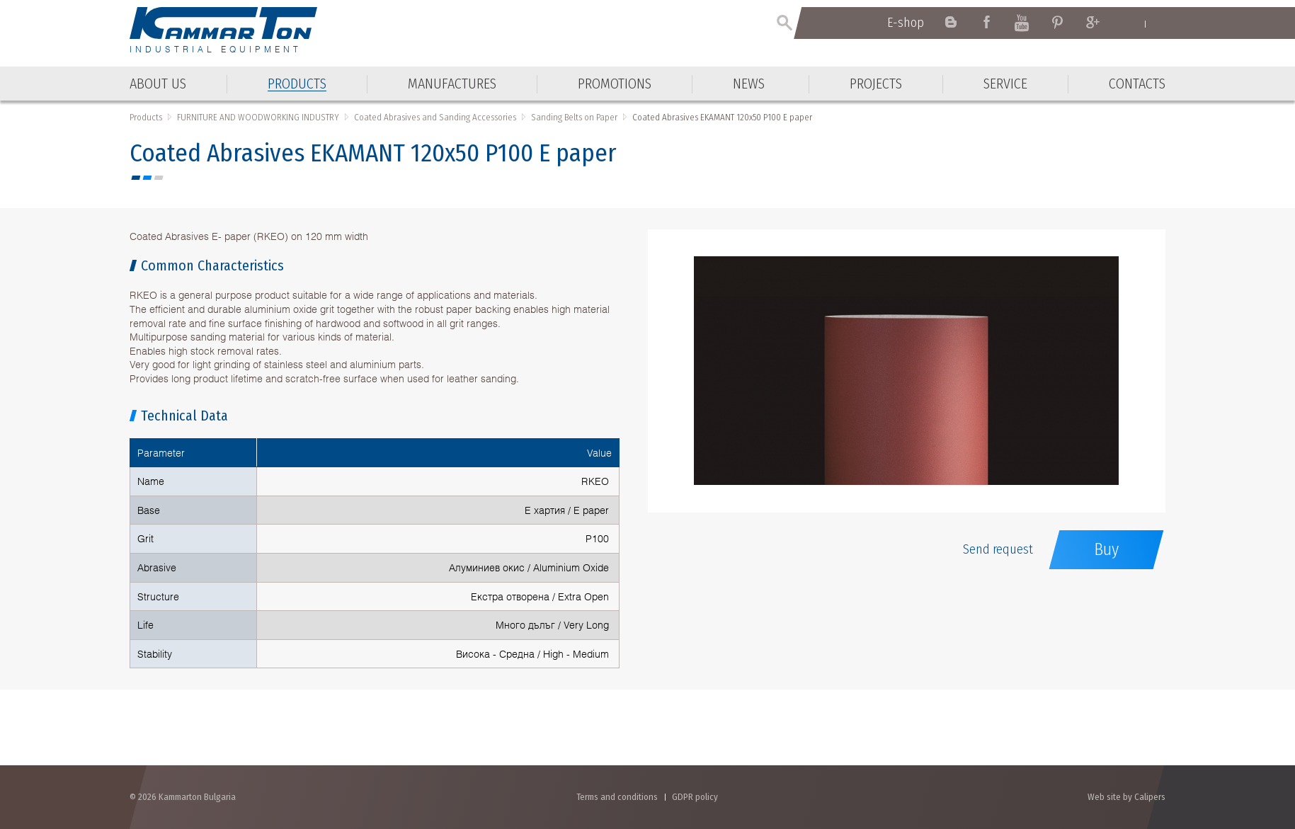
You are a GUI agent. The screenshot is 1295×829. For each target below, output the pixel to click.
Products (146, 117)
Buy (1106, 549)
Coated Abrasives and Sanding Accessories (435, 117)
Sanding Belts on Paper (574, 117)
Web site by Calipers (1126, 796)
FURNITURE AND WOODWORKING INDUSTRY (258, 117)
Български (1158, 23)
